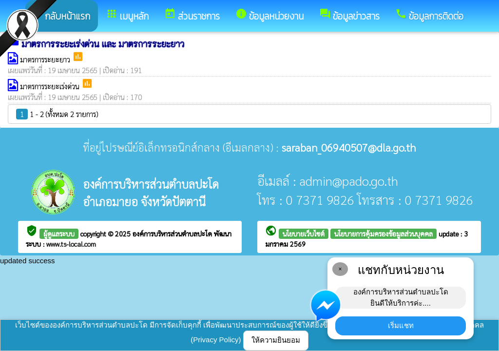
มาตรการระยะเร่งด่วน (50, 86)
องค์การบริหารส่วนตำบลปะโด (173, 233)
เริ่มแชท (401, 325)
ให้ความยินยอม (275, 340)
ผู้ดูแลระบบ (59, 233)
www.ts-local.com (71, 243)
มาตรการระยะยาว (46, 59)
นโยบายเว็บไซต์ (304, 233)
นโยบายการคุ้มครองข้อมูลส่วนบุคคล (383, 233)
